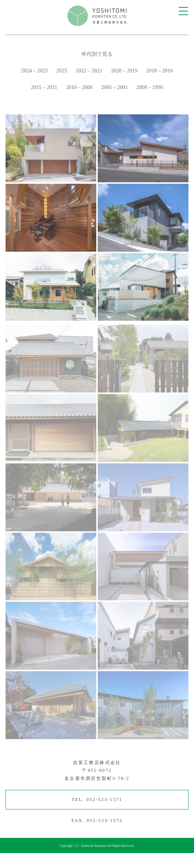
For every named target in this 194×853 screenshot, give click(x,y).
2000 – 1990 (150, 88)
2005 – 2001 (114, 88)
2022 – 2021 (89, 72)
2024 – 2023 (34, 72)
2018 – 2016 (159, 72)
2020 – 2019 (124, 72)
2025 (62, 72)
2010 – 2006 (79, 88)
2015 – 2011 (44, 88)
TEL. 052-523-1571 (97, 799)
